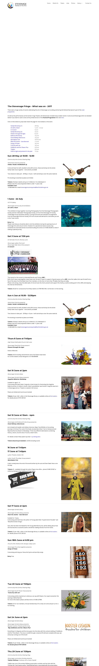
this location (53, 396)
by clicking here (35, 437)
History (79, 3)
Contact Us (88, 3)
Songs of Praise (15, 143)
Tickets (62, 3)
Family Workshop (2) (16, 132)
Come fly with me (15, 145)
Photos (73, 3)
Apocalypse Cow (15, 139)
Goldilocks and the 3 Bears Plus (19, 147)
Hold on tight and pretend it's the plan (21, 151)
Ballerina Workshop (16, 135)
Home (48, 3)
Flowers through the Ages (18, 133)
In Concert (14, 130)
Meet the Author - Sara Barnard (20, 141)
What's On (55, 3)
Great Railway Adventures (18, 137)
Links (67, 3)
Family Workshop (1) (16, 126)
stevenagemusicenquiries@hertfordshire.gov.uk (34, 187)
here (62, 117)
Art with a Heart (15, 128)
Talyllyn (13, 149)
